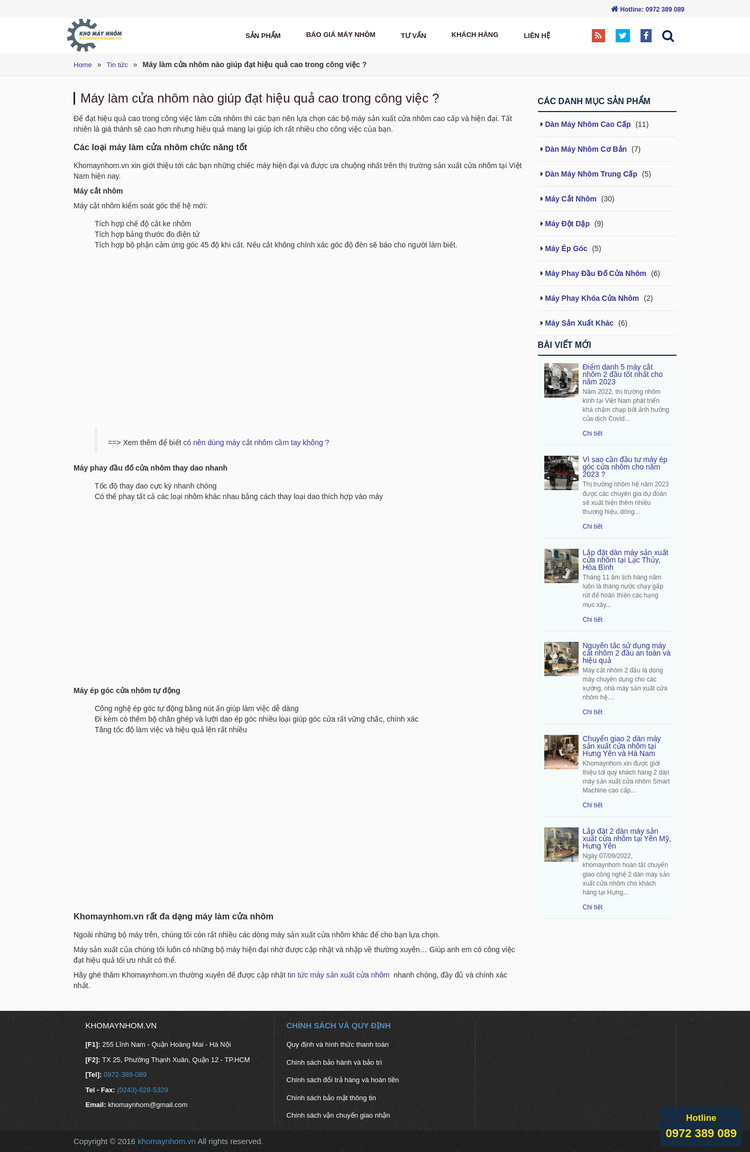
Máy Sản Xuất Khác (579, 323)
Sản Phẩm (263, 36)
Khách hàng (475, 35)
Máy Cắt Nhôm (571, 199)
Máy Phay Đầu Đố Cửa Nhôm (595, 273)
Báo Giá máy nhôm (341, 35)
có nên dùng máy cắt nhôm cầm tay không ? (256, 442)
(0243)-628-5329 (141, 1090)
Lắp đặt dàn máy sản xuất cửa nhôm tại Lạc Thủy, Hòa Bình (626, 560)
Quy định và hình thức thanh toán (338, 1044)
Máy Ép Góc (566, 248)
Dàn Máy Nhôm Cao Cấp (588, 124)
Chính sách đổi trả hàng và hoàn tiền (343, 1080)
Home (83, 65)
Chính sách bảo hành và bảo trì (334, 1062)
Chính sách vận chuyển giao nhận (338, 1115)
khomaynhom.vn (167, 1141)
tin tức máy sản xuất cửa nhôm (340, 975)
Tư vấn (413, 36)
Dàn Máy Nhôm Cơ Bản (586, 149)
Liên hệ (537, 36)
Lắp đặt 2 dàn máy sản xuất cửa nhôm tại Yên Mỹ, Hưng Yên (627, 838)
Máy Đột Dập (567, 223)
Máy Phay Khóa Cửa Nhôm (592, 298)
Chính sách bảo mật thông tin (331, 1098)
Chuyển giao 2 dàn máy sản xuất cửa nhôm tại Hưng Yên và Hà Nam (622, 746)
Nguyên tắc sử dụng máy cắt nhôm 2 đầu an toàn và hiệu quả (627, 653)
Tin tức (116, 65)
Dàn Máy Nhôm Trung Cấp (591, 174)
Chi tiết (593, 433)
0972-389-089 (124, 1075)
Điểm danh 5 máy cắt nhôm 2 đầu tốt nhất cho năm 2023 (623, 374)
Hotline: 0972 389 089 (652, 9)
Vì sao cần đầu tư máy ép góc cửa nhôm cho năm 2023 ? (625, 466)
